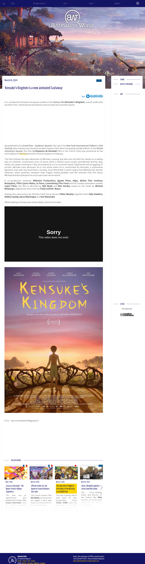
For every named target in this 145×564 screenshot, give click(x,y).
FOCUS (65, 3)
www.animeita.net (93, 561)
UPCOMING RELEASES (39, 3)
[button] (101, 487)
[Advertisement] (53, 125)
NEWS (13, 3)
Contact (25, 561)
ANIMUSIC (117, 3)
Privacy (33, 561)
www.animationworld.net (80, 561)
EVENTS (91, 3)
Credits (20, 561)
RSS (29, 561)
